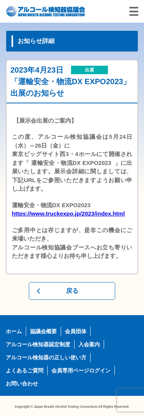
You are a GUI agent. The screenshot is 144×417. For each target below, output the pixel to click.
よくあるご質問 (24, 370)
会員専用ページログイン (81, 370)
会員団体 (75, 331)
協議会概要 (43, 331)
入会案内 (89, 344)
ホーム (14, 331)
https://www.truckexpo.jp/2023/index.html (68, 213)
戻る (72, 290)
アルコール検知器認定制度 (38, 344)
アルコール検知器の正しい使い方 (46, 357)
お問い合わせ (22, 383)
